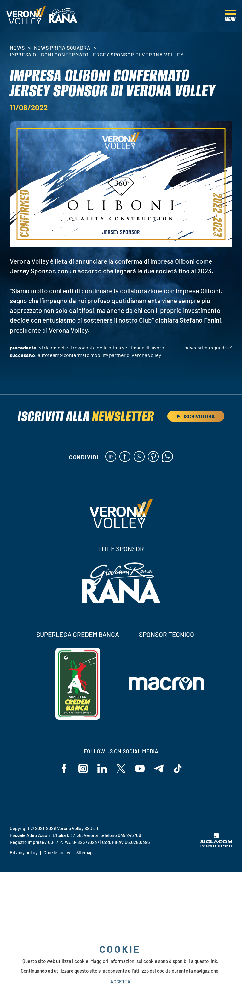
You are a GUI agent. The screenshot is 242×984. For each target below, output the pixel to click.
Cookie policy (56, 852)
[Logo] (26, 15)
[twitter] (139, 457)
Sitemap (84, 852)
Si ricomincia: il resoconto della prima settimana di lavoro (101, 347)
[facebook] (124, 457)
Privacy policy (23, 852)
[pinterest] (153, 457)
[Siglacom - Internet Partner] (216, 845)
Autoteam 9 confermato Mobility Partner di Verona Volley (99, 355)
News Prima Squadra (62, 47)
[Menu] (230, 16)
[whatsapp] (167, 457)
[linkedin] (110, 457)
